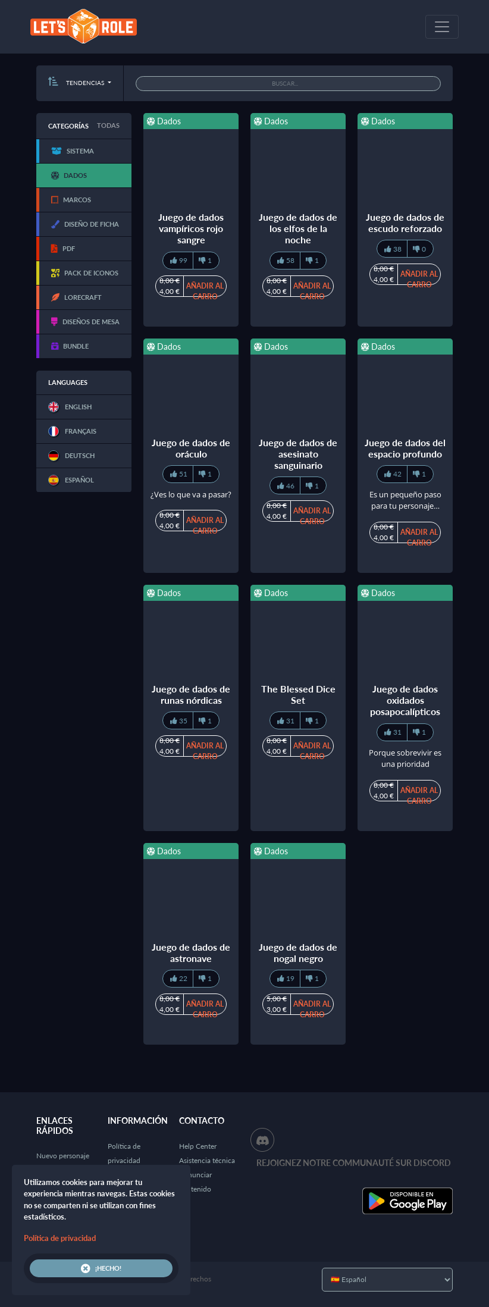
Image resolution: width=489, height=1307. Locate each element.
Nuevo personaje (62, 1155)
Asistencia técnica (207, 1160)
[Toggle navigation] (442, 27)
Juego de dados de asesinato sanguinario (298, 454)
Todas (108, 125)
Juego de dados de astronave (191, 952)
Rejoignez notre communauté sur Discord (353, 1163)
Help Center (198, 1146)
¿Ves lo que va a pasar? (191, 494)
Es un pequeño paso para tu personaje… (405, 500)
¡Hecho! (101, 1268)
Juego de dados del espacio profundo (405, 448)
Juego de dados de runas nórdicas (191, 694)
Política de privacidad (60, 1238)
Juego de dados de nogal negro (298, 952)
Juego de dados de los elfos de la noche (298, 228)
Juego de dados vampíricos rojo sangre (191, 228)
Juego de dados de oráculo (191, 448)
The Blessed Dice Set (298, 694)
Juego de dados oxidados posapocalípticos (405, 700)
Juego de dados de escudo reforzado (405, 222)
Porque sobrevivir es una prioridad (405, 758)
